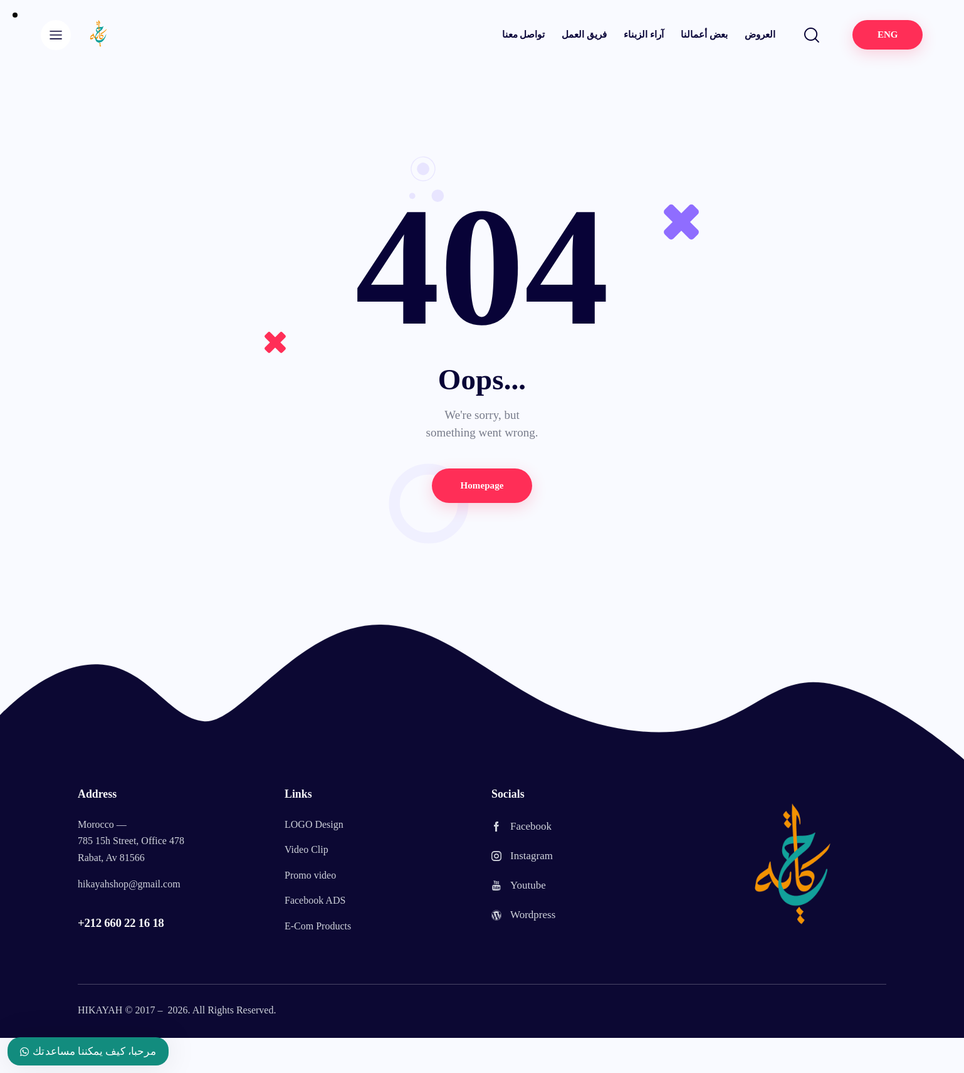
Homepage (481, 485)
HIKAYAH (100, 1010)
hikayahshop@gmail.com (129, 884)
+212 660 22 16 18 (121, 922)
